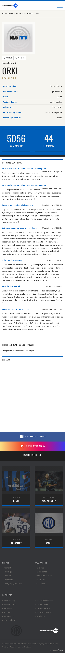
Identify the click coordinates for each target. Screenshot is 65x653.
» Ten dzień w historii (44, 600)
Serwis (18, 13)
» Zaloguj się (40, 567)
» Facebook (40, 583)
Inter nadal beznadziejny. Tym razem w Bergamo (24, 168)
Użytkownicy (28, 13)
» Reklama (6, 575)
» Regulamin (7, 579)
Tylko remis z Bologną (12, 260)
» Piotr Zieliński (8, 620)
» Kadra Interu (8, 616)
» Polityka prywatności (12, 583)
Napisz (8, 57)
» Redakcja (7, 571)
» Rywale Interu (9, 604)
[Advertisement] (32, 396)
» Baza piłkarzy (8, 600)
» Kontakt (6, 567)
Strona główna (7, 13)
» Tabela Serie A (41, 604)
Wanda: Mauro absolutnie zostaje (17, 204)
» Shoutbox (40, 579)
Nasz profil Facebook (32, 437)
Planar (60, 650)
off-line (20, 57)
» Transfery (7, 612)
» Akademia (40, 616)
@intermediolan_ (32, 454)
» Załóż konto (41, 571)
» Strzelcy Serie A (42, 608)
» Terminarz (7, 608)
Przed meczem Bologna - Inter (15, 309)
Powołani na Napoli (11, 286)
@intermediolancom (32, 446)
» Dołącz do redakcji (43, 575)
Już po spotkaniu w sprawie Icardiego (19, 227)
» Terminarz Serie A (43, 612)
